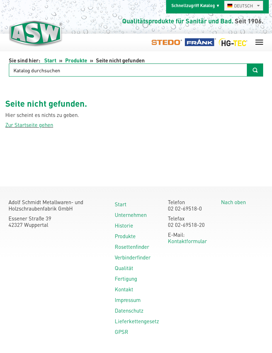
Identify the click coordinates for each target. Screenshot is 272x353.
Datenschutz (129, 310)
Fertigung (126, 278)
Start (50, 60)
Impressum (128, 299)
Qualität (124, 267)
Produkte (76, 60)
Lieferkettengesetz (137, 321)
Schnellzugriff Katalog (193, 5)
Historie (124, 225)
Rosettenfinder (132, 246)
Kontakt (124, 289)
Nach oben (233, 202)
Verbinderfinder (133, 257)
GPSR (121, 331)
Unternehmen (131, 214)
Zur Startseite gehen (29, 124)
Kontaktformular (187, 241)
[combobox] (243, 6)
